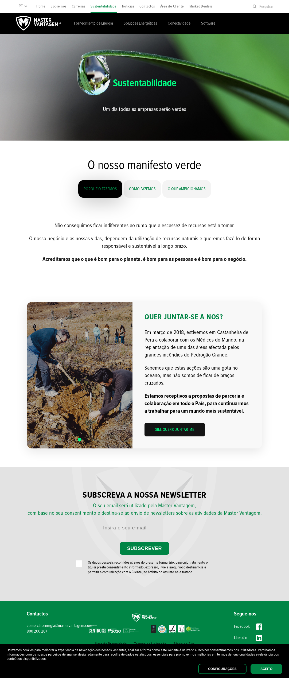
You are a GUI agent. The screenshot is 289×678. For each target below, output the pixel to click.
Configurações (222, 669)
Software (208, 23)
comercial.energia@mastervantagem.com (56, 626)
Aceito (266, 669)
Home (40, 6)
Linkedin (248, 638)
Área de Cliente (172, 6)
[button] (79, 439)
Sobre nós (58, 6)
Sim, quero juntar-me (174, 429)
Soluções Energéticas (140, 23)
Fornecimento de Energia (93, 23)
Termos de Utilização (150, 644)
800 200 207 (37, 631)
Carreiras (78, 6)
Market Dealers (201, 6)
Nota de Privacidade (111, 644)
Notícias (128, 6)
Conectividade (179, 23)
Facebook (248, 626)
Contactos (147, 6)
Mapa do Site (184, 644)
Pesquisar (266, 6)
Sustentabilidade (104, 6)
